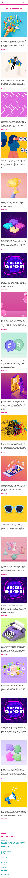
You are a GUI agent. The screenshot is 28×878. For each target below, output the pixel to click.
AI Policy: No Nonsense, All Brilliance (8, 864)
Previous (5, 822)
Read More (4, 49)
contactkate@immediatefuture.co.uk (8, 857)
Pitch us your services (5, 874)
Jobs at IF (3, 872)
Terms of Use (3, 867)
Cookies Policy (4, 865)
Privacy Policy (4, 862)
